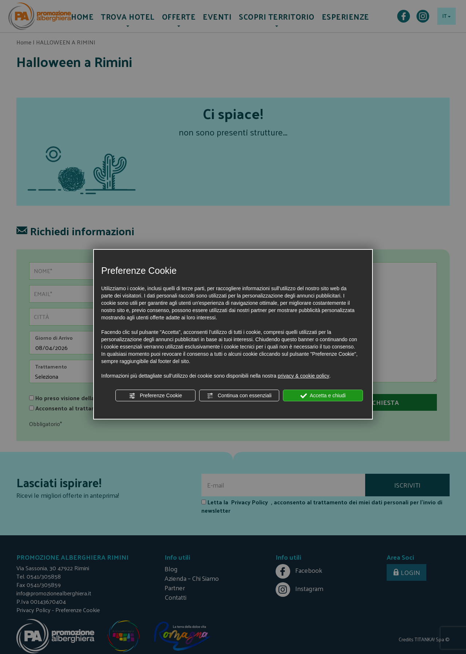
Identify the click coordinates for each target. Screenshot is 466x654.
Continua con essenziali (239, 396)
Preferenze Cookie (155, 396)
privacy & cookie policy (303, 376)
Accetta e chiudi (323, 396)
